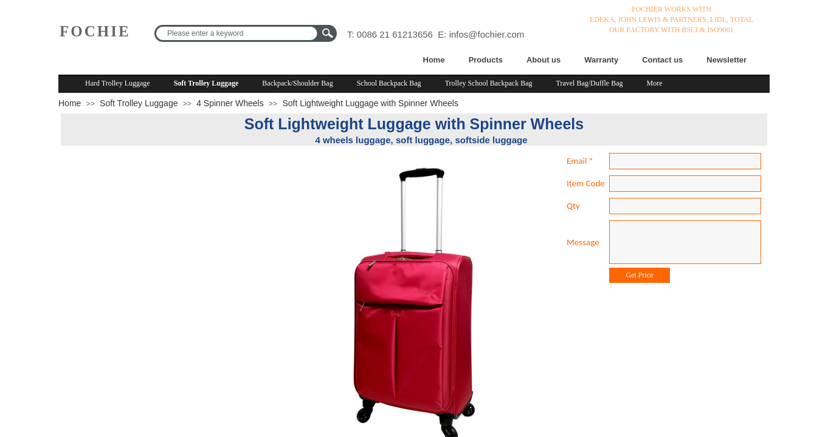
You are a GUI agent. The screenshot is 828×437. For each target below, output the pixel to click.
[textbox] (237, 33)
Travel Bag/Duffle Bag (589, 83)
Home (434, 59)
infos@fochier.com (487, 34)
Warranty (601, 59)
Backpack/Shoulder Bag (297, 83)
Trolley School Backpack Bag (489, 83)
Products (486, 59)
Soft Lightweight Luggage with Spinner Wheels (370, 103)
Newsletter (726, 59)
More (655, 83)
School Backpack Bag (389, 83)
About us (543, 59)
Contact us (662, 59)
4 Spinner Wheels (230, 103)
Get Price (640, 275)
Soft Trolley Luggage (206, 83)
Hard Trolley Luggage (117, 83)
